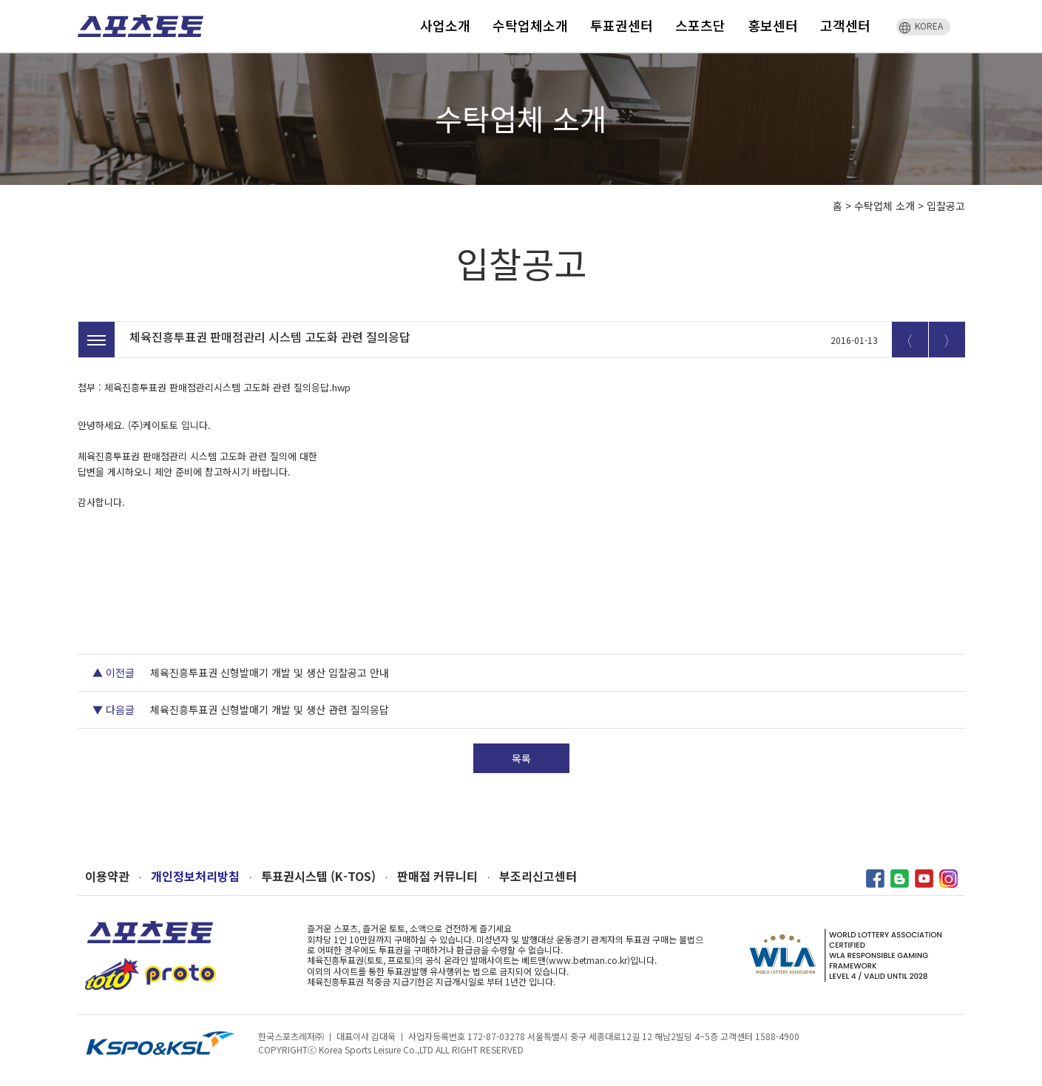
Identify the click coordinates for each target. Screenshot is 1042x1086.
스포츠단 (700, 25)
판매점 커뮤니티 (437, 876)
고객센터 (845, 25)
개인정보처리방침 (195, 876)
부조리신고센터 (538, 876)
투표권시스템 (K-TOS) (318, 876)
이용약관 (107, 876)
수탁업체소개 (530, 25)
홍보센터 (773, 25)
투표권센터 (621, 25)
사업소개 (445, 25)
